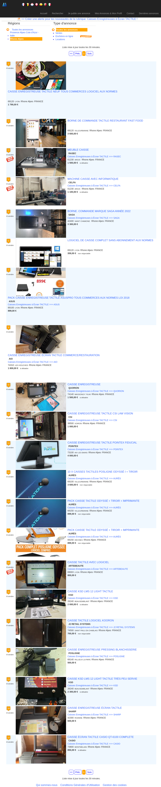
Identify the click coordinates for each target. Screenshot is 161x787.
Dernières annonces (149, 13)
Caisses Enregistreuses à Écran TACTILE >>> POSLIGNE (96, 656)
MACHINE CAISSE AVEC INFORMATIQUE (92, 178)
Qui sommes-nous (46, 785)
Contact (130, 13)
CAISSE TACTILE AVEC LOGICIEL (88, 562)
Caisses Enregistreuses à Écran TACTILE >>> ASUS (34, 304)
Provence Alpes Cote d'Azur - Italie (24, 34)
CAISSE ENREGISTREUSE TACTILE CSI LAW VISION (100, 413)
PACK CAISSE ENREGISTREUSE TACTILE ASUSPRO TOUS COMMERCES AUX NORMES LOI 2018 (68, 297)
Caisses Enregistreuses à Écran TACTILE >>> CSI (92, 420)
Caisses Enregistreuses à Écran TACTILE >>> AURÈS (94, 478)
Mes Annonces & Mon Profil (108, 13)
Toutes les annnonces (22, 29)
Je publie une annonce (79, 13)
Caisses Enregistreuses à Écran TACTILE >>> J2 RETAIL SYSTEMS (101, 627)
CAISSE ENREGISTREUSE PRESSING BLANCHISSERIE (102, 649)
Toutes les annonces (67, 29)
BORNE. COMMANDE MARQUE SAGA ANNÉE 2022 (98, 211)
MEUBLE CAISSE (78, 149)
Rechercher (57, 13)
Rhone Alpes (17, 39)
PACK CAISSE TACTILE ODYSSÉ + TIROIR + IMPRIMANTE (103, 500)
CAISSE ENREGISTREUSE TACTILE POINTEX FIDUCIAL (102, 442)
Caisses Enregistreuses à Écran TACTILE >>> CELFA (93, 185)
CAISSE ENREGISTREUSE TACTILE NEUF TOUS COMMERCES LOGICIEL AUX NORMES (62, 91)
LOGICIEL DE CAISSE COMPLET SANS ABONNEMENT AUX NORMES (110, 240)
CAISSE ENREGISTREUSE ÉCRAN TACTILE (94, 707)
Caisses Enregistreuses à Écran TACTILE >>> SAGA (93, 218)
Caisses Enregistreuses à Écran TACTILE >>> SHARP (94, 714)
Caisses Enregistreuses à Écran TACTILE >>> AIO (32, 362)
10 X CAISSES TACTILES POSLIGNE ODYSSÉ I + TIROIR (102, 471)
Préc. (77, 53)
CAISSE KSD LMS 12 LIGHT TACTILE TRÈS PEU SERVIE (102, 678)
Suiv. (89, 53)
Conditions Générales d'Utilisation (80, 785)
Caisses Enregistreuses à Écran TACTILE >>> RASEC (94, 156)
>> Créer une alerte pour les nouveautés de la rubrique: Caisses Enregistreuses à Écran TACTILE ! (79, 18)
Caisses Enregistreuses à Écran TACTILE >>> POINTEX (95, 449)
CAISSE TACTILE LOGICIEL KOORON (90, 620)
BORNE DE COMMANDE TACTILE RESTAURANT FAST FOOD (105, 120)
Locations (60, 39)
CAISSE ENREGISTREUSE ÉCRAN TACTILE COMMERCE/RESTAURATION (54, 355)
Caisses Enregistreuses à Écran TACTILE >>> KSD (92, 598)
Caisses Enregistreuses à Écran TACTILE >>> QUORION (95, 391)
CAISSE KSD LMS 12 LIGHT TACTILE (90, 591)
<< (71, 53)
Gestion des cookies (115, 785)
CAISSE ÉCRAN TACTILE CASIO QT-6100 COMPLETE (100, 737)
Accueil (43, 13)
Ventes (59, 33)
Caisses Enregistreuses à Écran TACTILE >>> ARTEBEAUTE (97, 569)
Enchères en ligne (64, 36)
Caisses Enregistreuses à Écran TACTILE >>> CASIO (93, 743)
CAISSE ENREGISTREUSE (83, 384)
